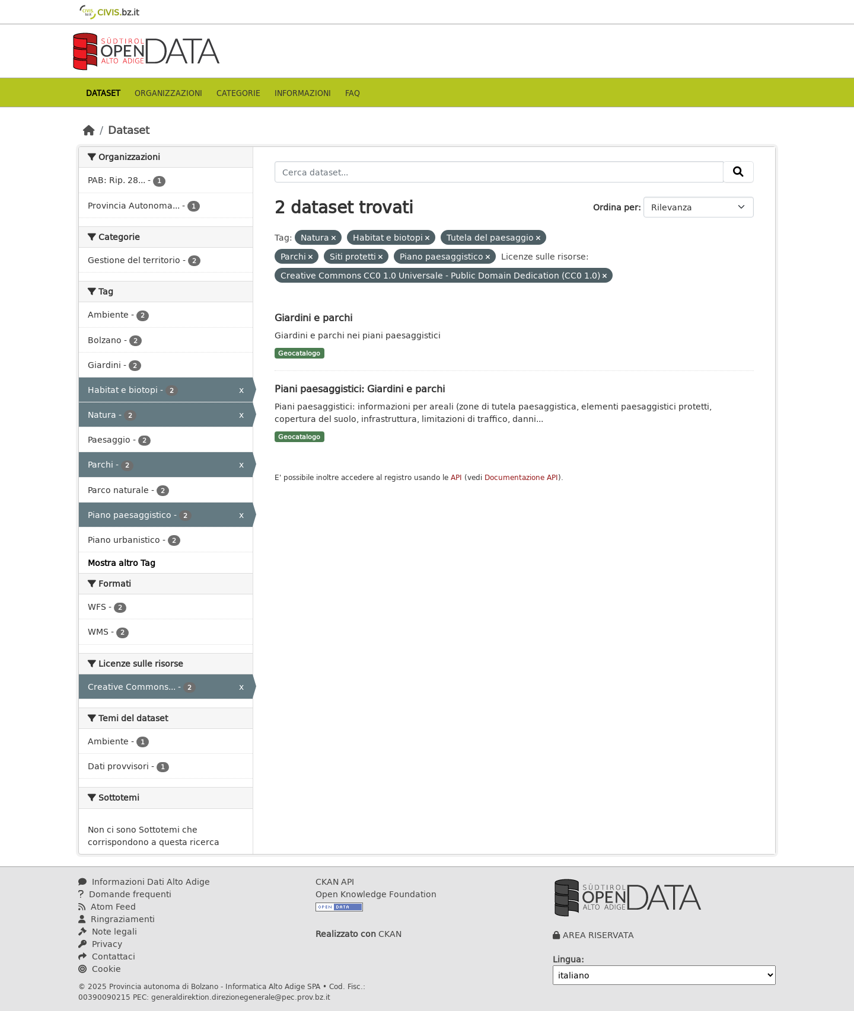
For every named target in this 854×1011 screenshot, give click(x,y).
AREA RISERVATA (598, 935)
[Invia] (738, 172)
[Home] (89, 129)
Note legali (107, 931)
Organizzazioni (168, 93)
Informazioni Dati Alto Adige (144, 881)
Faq (352, 93)
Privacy (100, 944)
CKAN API (335, 881)
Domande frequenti (124, 894)
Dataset (103, 93)
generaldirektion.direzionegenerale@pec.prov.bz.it (240, 996)
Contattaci (106, 956)
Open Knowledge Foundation (376, 894)
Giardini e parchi (313, 317)
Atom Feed (107, 906)
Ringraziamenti (116, 919)
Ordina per (615, 207)
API (456, 477)
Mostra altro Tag (121, 562)
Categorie (238, 93)
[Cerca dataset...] (499, 172)
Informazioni (303, 93)
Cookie (99, 968)
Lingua (567, 959)
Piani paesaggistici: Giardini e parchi (360, 388)
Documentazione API (521, 477)
